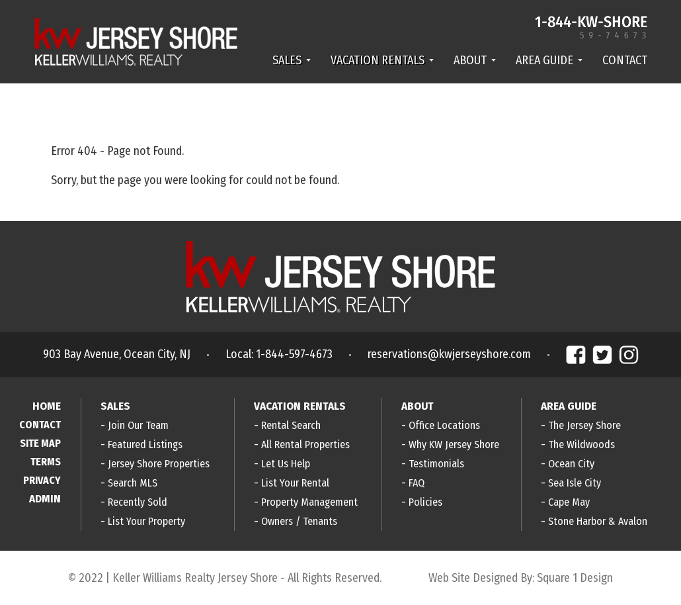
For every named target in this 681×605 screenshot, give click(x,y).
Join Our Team (138, 425)
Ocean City (571, 463)
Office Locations (444, 425)
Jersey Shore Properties (159, 463)
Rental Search (291, 425)
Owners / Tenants (299, 521)
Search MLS (132, 483)
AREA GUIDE (549, 60)
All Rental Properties (305, 444)
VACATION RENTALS (382, 60)
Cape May (569, 502)
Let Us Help (285, 463)
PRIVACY (42, 480)
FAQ (416, 483)
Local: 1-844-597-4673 (279, 354)
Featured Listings (145, 444)
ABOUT (475, 60)
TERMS (45, 461)
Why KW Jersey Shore (454, 444)
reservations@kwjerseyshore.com (449, 354)
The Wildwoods (581, 444)
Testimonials (436, 463)
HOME (46, 406)
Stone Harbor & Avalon (597, 521)
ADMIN (45, 499)
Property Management (309, 502)
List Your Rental (295, 483)
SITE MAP (40, 443)
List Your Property (146, 521)
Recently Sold (137, 502)
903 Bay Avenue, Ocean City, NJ (116, 354)
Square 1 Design (575, 578)
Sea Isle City (574, 483)
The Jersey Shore (584, 425)
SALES (291, 60)
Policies (425, 502)
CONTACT (624, 60)
